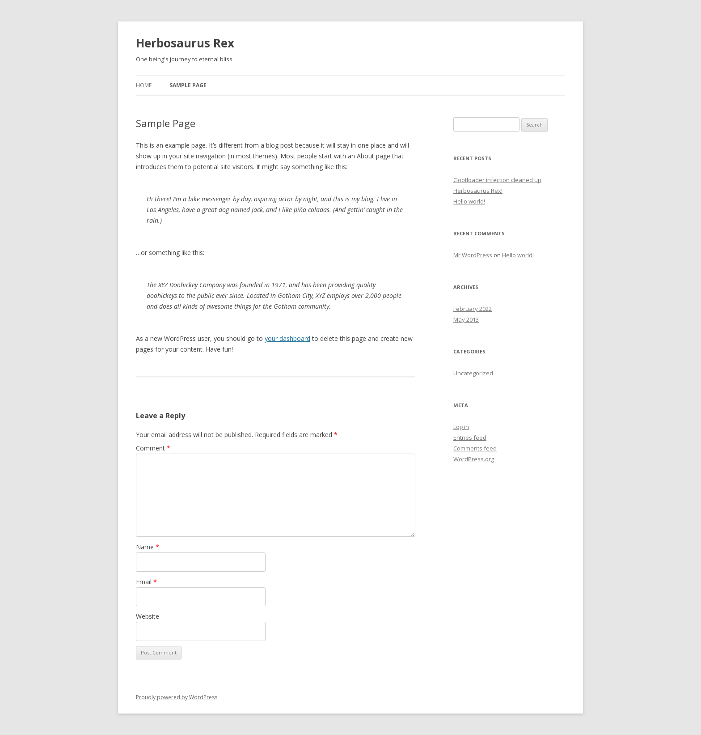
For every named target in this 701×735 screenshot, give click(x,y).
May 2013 (466, 319)
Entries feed (469, 437)
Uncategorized (473, 373)
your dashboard (287, 338)
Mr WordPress (472, 255)
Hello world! (469, 201)
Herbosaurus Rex (185, 43)
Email (146, 582)
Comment (153, 448)
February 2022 (472, 309)
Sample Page (188, 85)
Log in (461, 427)
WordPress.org (473, 459)
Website (147, 616)
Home (144, 85)
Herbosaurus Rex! (478, 191)
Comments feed (475, 448)
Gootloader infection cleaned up (497, 180)
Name (147, 547)
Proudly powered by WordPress (176, 697)
